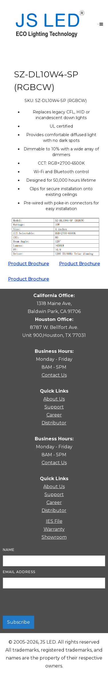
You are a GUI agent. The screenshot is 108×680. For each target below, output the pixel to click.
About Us (54, 399)
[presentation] (46, 602)
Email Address (19, 572)
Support (54, 407)
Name (9, 550)
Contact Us (54, 375)
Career (54, 415)
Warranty (54, 529)
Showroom (54, 537)
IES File (54, 521)
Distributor (54, 423)
